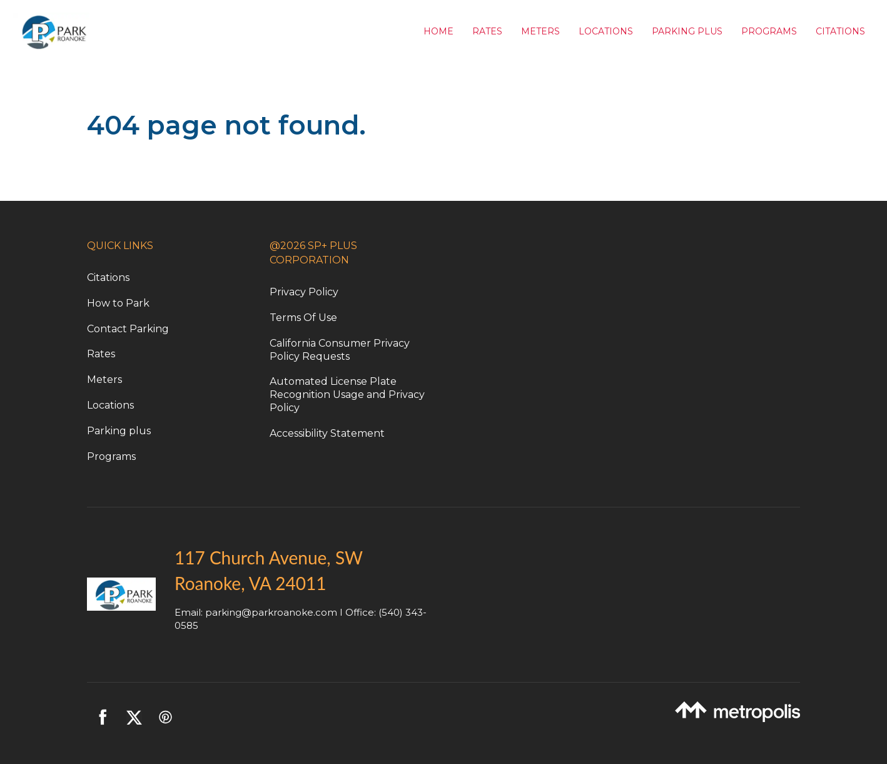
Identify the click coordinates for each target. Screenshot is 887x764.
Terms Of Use (303, 317)
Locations (606, 31)
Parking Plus (687, 31)
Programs (769, 31)
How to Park (118, 303)
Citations (840, 31)
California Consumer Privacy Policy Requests (340, 349)
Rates (487, 31)
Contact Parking (128, 329)
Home (438, 31)
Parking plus (119, 431)
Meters (540, 31)
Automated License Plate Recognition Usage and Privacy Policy (347, 394)
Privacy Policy (304, 292)
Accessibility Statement (327, 433)
